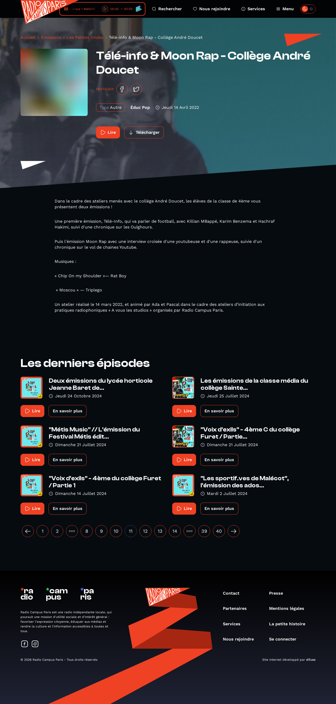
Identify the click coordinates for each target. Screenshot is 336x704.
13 (160, 531)
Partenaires (237, 608)
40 (219, 531)
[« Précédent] (28, 531)
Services (253, 8)
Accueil (27, 37)
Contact (234, 593)
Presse (278, 593)
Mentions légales (289, 608)
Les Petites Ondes (85, 37)
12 (145, 531)
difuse (311, 660)
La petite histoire (290, 623)
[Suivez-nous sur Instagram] (35, 644)
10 (116, 531)
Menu (285, 8)
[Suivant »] (233, 531)
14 (174, 531)
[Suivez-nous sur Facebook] (24, 644)
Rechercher (167, 8)
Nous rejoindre (211, 8)
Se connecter (285, 639)
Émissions (51, 37)
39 (204, 531)
